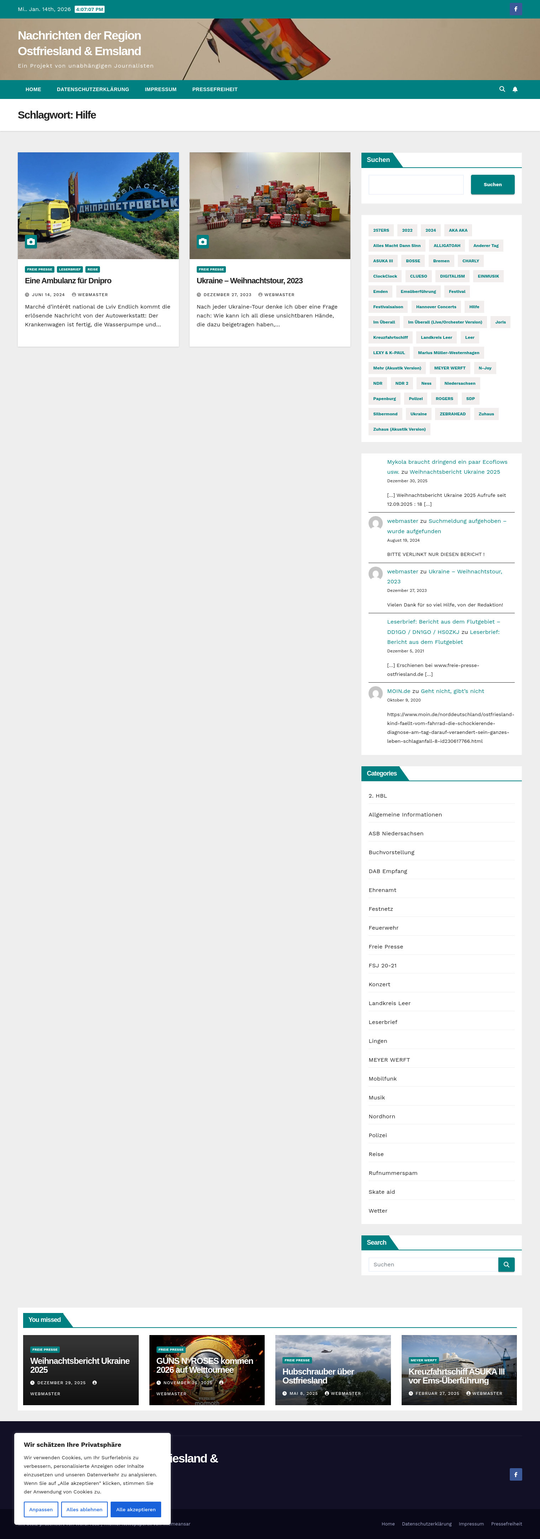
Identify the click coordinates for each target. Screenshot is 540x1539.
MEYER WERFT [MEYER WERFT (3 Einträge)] (450, 368)
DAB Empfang (388, 871)
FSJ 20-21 (383, 965)
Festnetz (381, 908)
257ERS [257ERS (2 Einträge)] (381, 230)
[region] (92, 1479)
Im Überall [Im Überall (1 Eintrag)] (384, 322)
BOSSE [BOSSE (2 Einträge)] (413, 260)
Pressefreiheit (215, 89)
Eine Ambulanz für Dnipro (68, 280)
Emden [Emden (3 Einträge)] (380, 291)
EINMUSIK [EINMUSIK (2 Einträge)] (488, 276)
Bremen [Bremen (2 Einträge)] (441, 260)
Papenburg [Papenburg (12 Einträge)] (384, 398)
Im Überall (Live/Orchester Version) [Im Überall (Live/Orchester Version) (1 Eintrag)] (445, 322)
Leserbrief (70, 269)
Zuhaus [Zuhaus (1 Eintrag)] (486, 413)
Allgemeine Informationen (405, 814)
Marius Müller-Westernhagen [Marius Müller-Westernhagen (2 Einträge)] (448, 352)
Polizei (378, 1135)
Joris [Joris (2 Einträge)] (500, 322)
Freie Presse (39, 269)
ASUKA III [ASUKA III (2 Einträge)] (383, 260)
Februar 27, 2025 (438, 1393)
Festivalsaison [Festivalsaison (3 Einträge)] (388, 306)
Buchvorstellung (391, 852)
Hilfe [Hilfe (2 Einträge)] (474, 306)
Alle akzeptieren (136, 1509)
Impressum (160, 89)
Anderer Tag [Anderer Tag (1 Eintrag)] (486, 245)
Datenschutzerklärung (93, 89)
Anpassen (41, 1509)
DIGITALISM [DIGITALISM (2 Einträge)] (452, 276)
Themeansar (177, 1524)
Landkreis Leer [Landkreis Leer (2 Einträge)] (436, 337)
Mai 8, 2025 (305, 1393)
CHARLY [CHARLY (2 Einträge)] (470, 260)
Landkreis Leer (390, 1003)
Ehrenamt (382, 890)
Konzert (379, 984)
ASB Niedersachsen (396, 833)
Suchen (378, 159)
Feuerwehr (383, 927)
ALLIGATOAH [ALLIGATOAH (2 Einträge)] (447, 245)
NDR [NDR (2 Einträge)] (377, 383)
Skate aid (382, 1191)
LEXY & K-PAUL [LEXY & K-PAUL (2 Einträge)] (389, 352)
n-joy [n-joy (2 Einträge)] (485, 368)
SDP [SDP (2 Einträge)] (470, 398)
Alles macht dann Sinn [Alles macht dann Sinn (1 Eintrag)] (396, 245)
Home (33, 89)
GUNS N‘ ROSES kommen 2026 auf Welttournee (205, 1365)
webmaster (90, 294)
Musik (377, 1097)
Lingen (378, 1041)
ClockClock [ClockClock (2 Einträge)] (385, 276)
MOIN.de (398, 691)
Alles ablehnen (84, 1509)
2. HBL (378, 795)
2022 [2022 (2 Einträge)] (407, 230)
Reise (93, 269)
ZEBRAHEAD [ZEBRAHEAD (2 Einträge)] (453, 413)
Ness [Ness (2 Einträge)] (426, 383)
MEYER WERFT (389, 1059)
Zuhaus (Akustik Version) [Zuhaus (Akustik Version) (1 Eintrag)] (399, 429)
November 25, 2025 (188, 1382)
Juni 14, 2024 (49, 294)
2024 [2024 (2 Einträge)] (430, 230)
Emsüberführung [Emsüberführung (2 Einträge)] (418, 291)
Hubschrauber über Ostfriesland (318, 1376)
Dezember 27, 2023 (229, 294)
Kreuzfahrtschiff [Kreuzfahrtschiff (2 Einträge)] (390, 337)
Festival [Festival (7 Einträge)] (457, 291)
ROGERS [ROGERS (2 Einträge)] (444, 398)
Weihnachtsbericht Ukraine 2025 (454, 471)
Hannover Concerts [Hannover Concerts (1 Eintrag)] (436, 306)
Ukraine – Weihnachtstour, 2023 (250, 280)
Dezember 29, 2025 (62, 1382)
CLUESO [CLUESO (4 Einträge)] (418, 276)
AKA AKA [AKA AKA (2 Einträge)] (458, 230)
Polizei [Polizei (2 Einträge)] (416, 398)
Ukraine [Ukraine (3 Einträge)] (419, 413)
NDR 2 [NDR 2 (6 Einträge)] (402, 383)
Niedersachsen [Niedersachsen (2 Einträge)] (460, 383)
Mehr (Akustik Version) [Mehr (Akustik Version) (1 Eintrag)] (397, 368)
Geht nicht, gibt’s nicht (452, 691)
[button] (502, 89)
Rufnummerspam (393, 1173)
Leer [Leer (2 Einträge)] (470, 337)
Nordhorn (382, 1116)
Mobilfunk (383, 1078)
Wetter (378, 1210)
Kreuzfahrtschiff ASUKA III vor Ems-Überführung (457, 1376)
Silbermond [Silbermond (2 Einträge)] (385, 413)
